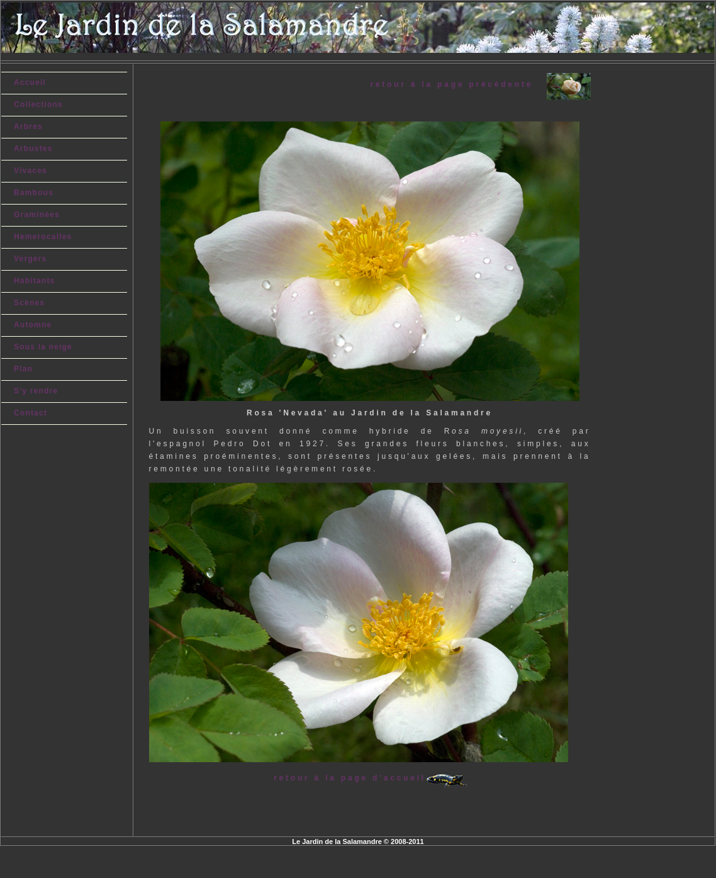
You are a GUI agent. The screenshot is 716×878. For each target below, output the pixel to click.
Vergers (30, 258)
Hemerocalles (43, 236)
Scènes (29, 302)
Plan (23, 368)
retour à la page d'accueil (350, 778)
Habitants (34, 280)
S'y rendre (36, 390)
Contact (30, 412)
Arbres (28, 126)
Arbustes (33, 148)
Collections (38, 104)
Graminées (37, 214)
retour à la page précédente (458, 84)
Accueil (30, 82)
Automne (33, 324)
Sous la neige (43, 346)
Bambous (33, 192)
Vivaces (30, 170)
